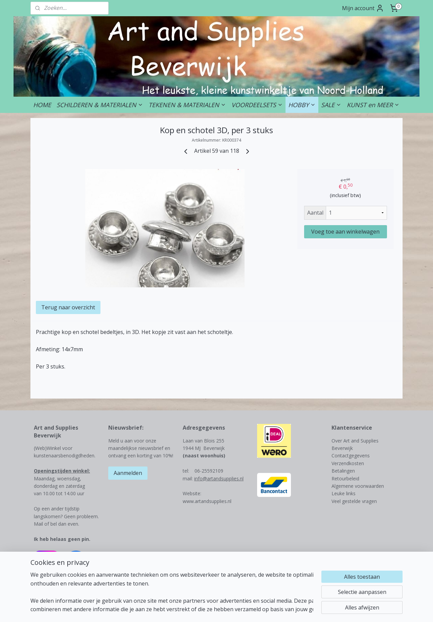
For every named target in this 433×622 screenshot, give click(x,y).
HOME (42, 105)
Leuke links (344, 493)
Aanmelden (128, 473)
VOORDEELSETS (257, 105)
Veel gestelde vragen (354, 501)
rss (216, 609)
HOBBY (302, 105)
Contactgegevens (351, 455)
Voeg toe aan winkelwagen (345, 231)
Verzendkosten (348, 463)
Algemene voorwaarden (358, 486)
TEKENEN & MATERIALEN (187, 105)
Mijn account (363, 8)
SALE (331, 105)
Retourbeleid (345, 478)
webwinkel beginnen (242, 609)
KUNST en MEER (373, 105)
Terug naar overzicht (68, 307)
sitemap (202, 609)
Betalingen (343, 471)
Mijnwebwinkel (301, 609)
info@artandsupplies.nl (219, 478)
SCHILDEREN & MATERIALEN (99, 105)
